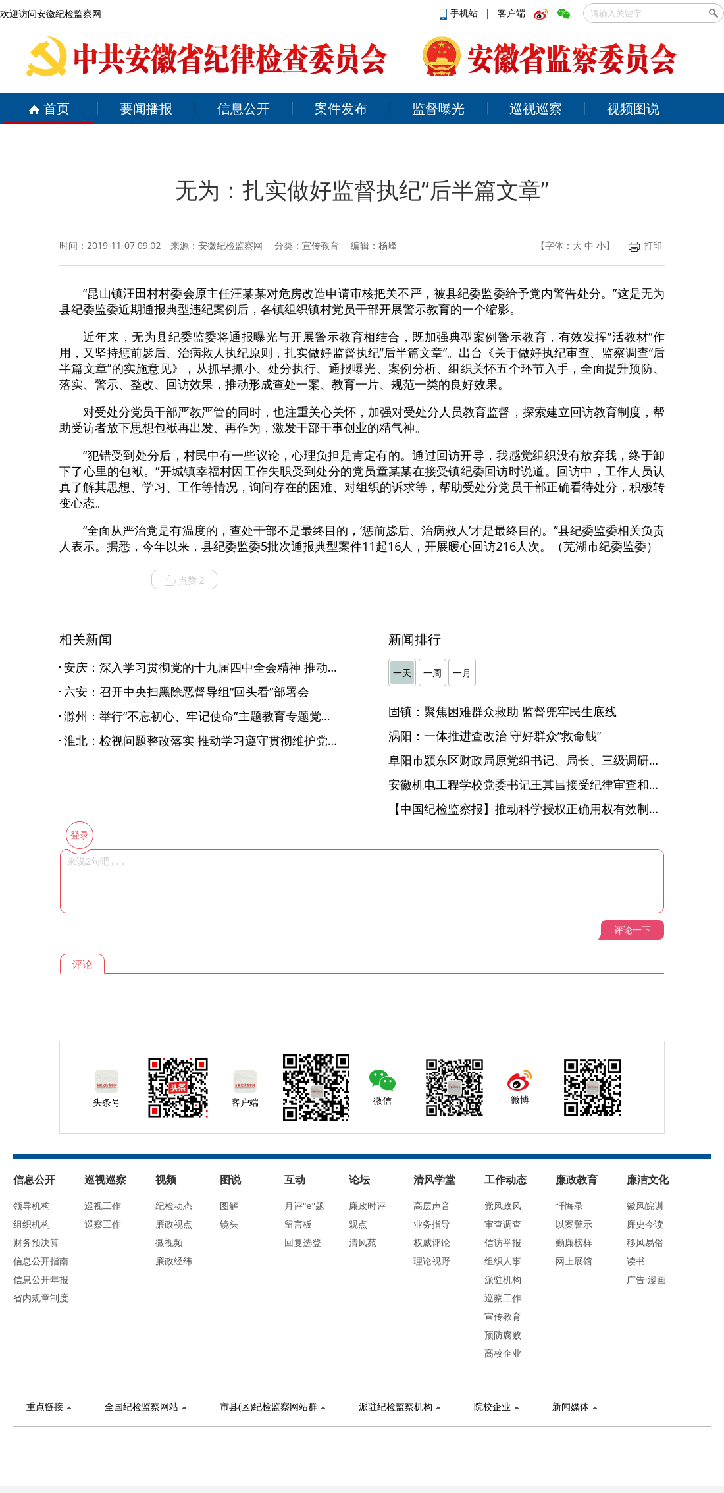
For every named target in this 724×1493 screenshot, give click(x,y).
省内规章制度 (40, 1297)
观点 (358, 1224)
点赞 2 (184, 580)
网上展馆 (574, 1261)
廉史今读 (645, 1224)
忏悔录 (569, 1205)
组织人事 (502, 1261)
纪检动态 (173, 1205)
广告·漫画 (646, 1279)
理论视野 (431, 1261)
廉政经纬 (173, 1261)
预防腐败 (502, 1334)
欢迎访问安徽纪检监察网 (50, 13)
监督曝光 (438, 108)
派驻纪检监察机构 (400, 1406)
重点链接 (49, 1406)
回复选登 (302, 1242)
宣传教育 (502, 1316)
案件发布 (341, 108)
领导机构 (31, 1205)
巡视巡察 (535, 108)
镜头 (229, 1224)
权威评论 (431, 1242)
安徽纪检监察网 (230, 245)
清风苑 (362, 1242)
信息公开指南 (40, 1261)
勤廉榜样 (574, 1242)
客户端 (511, 13)
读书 (636, 1261)
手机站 (460, 13)
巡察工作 (102, 1224)
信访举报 (502, 1242)
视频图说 (633, 108)
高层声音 (431, 1205)
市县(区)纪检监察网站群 (273, 1406)
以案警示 (574, 1224)
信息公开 (243, 108)
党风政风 (502, 1205)
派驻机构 (502, 1279)
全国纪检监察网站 (146, 1406)
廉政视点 (173, 1224)
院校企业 (496, 1406)
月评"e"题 (304, 1205)
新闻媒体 (575, 1406)
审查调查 (502, 1224)
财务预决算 (36, 1242)
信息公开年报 (40, 1279)
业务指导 (431, 1224)
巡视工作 (102, 1205)
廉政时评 (367, 1205)
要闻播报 (146, 108)
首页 (49, 108)
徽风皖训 (645, 1205)
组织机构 (31, 1224)
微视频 (169, 1242)
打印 (645, 245)
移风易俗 (645, 1242)
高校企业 (502, 1353)
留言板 (298, 1224)
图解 (229, 1205)
